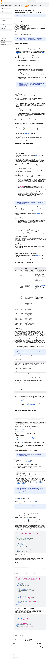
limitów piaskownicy (31, 438)
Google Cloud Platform (16, 657)
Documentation (4, 3)
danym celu (31, 485)
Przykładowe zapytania (20, 431)
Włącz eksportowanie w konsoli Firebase (27, 428)
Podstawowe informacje (8, 5)
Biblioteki (14, 644)
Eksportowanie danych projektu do (25, 461)
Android (14, 653)
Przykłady (14, 643)
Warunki (14, 662)
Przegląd (2, 5)
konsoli (22, 48)
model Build (20, 5)
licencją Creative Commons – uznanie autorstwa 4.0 (35, 632)
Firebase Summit (27, 643)
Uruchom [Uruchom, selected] (26, 5)
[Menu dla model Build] (13, 1)
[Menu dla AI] (17, 6)
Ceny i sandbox (18, 439)
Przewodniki (14, 640)
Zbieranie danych (24, 455)
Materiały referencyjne (34, 5)
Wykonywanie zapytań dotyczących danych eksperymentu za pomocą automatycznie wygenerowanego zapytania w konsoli (30, 491)
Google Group (39, 643)
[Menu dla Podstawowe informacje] (13, 6)
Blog (25, 641)
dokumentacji (24, 507)
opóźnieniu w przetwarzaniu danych (40, 285)
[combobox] (31, 1)
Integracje (22, 442)
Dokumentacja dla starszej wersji (41, 647)
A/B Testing (11, 3)
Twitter (26, 644)
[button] (5, 14)
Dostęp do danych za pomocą (24, 429)
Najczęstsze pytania (39, 646)
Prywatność (17, 662)
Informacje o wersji (39, 644)
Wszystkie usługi (15, 658)
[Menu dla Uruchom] (19, 1)
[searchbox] (6, 8)
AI (15, 5)
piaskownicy (35, 437)
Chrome (14, 654)
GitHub (14, 646)
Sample (40, 5)
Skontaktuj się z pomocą (40, 640)
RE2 (44, 276)
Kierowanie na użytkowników (23, 85)
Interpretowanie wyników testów (19, 574)
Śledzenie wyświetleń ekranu (31, 404)
